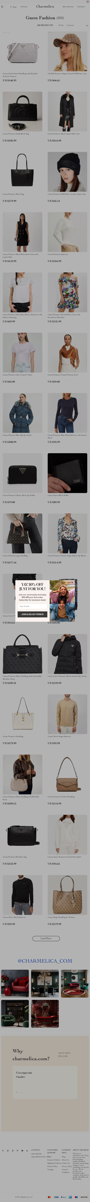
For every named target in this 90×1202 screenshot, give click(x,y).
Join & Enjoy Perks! (32, 614)
